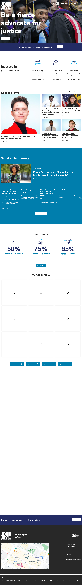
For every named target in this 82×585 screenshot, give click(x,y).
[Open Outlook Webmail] (53, 3)
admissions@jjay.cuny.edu (71, 552)
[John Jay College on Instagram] (1, 582)
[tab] (69, 92)
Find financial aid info (73, 79)
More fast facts (41, 265)
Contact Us (77, 580)
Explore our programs (37, 79)
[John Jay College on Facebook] (4, 582)
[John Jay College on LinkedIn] (6, 582)
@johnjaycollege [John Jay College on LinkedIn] (48, 321)
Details (60, 47)
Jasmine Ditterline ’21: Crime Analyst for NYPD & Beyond (71, 111)
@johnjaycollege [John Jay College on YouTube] (64, 321)
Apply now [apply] (73, 3)
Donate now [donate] (64, 3)
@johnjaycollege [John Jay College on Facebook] (32, 321)
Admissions (5, 38)
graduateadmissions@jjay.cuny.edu (73, 559)
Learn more (76, 520)
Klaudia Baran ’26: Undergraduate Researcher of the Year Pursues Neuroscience (20, 137)
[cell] (10, 191)
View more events (41, 214)
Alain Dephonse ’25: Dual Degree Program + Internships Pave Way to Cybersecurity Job (51, 112)
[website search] (57, 3)
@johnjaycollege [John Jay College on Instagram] (16, 321)
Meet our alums (55, 79)
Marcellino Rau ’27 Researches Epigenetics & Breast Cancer (71, 136)
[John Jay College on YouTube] (8, 582)
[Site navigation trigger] (79, 3)
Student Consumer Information (54, 580)
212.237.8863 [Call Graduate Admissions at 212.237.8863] (69, 561)
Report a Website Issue (27, 580)
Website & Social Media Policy (40, 580)
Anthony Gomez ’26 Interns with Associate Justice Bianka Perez (50, 136)
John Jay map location (25, 556)
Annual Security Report (67, 580)
